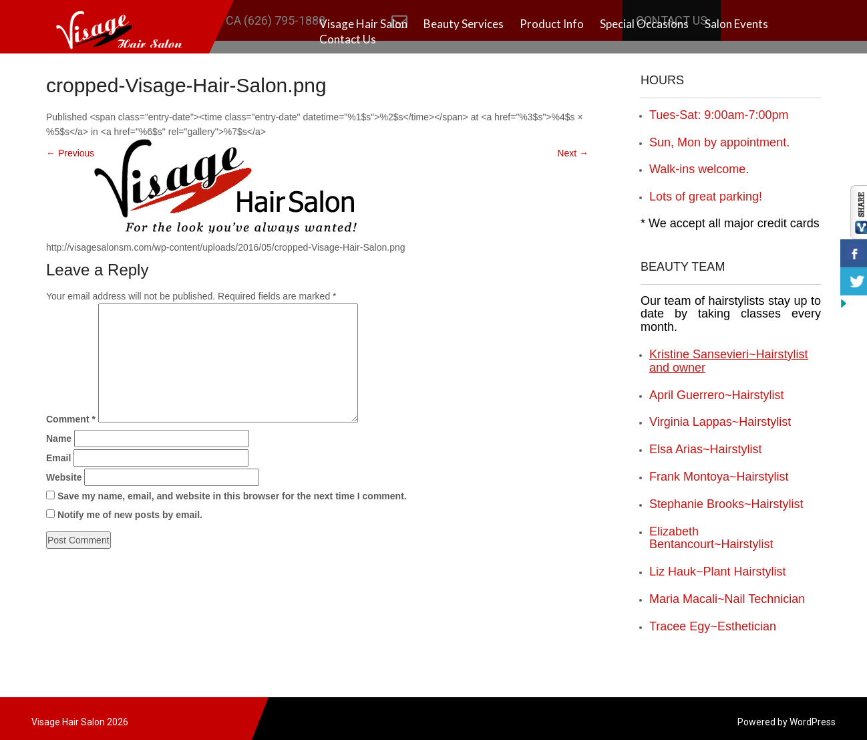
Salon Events (736, 24)
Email (58, 458)
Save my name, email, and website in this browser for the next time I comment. (232, 496)
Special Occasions (644, 24)
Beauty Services (463, 24)
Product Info (552, 24)
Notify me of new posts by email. (129, 514)
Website (63, 477)
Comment (71, 419)
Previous (70, 153)
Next (572, 153)
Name (58, 438)
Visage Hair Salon (363, 24)
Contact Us (347, 39)
